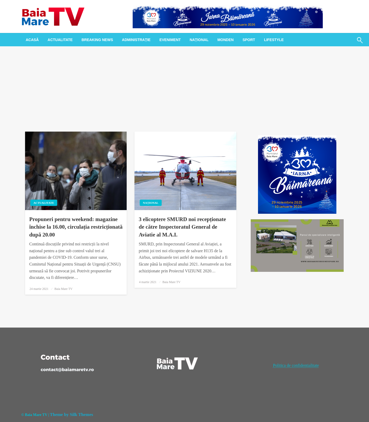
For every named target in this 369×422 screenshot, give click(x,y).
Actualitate (60, 40)
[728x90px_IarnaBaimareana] (228, 16)
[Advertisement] (184, 85)
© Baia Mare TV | (35, 415)
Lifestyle (274, 40)
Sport (249, 40)
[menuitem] (32, 39)
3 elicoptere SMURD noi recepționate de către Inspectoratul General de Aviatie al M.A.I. (182, 227)
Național (199, 40)
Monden (225, 40)
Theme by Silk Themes (71, 414)
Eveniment (170, 40)
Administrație (136, 40)
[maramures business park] (297, 245)
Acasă (32, 40)
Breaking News (97, 40)
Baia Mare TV (64, 289)
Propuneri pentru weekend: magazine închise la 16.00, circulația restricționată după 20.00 (75, 227)
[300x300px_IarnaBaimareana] (297, 174)
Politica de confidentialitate (296, 365)
